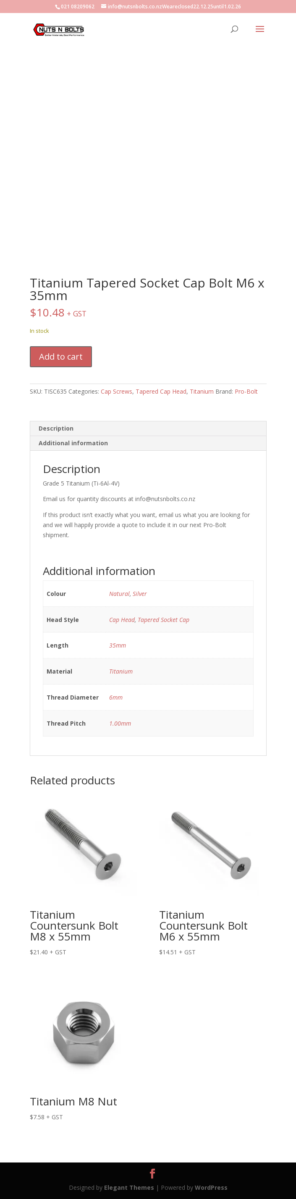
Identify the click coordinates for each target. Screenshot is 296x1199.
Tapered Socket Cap (163, 620)
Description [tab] (56, 428)
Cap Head (122, 620)
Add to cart (61, 356)
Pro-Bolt (246, 391)
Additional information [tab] (73, 443)
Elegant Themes (129, 1187)
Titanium (202, 391)
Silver (140, 594)
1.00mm (120, 723)
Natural (119, 594)
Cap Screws (116, 391)
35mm (117, 645)
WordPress (211, 1187)
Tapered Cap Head (161, 391)
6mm (116, 697)
